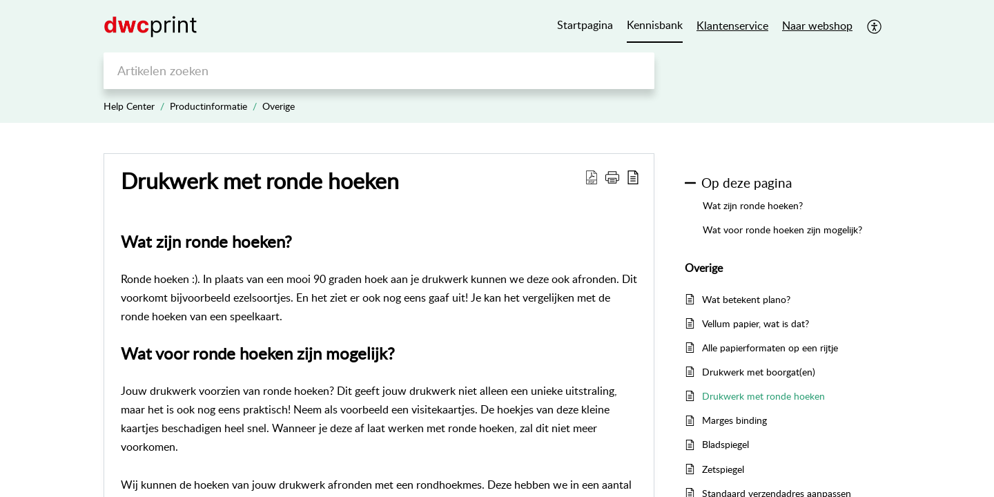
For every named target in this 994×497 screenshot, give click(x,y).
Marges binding (734, 420)
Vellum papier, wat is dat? (755, 323)
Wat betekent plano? (746, 299)
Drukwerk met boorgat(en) (758, 371)
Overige (278, 106)
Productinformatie (208, 106)
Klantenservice (732, 25)
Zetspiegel (723, 469)
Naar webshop (817, 25)
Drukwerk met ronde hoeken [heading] (260, 180)
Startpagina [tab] (585, 24)
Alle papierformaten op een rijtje (770, 347)
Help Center (129, 106)
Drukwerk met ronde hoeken (763, 395)
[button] (874, 26)
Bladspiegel (725, 444)
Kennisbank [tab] (655, 24)
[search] (379, 70)
